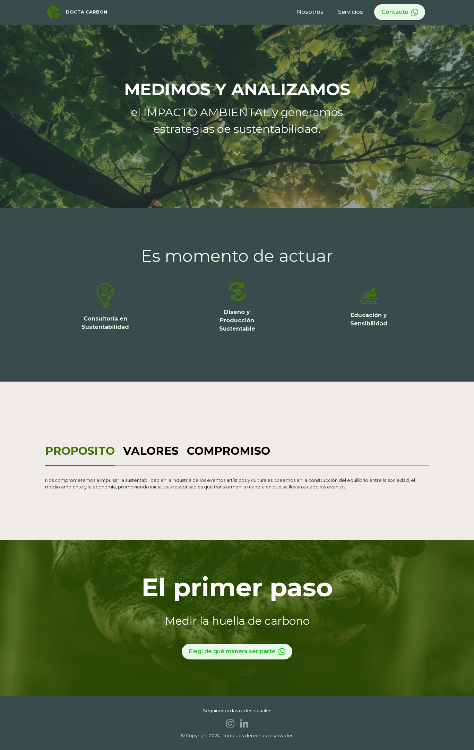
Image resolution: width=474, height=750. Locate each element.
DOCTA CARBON (86, 12)
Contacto (399, 12)
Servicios (350, 12)
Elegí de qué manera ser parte (237, 651)
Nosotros (310, 12)
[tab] (80, 451)
